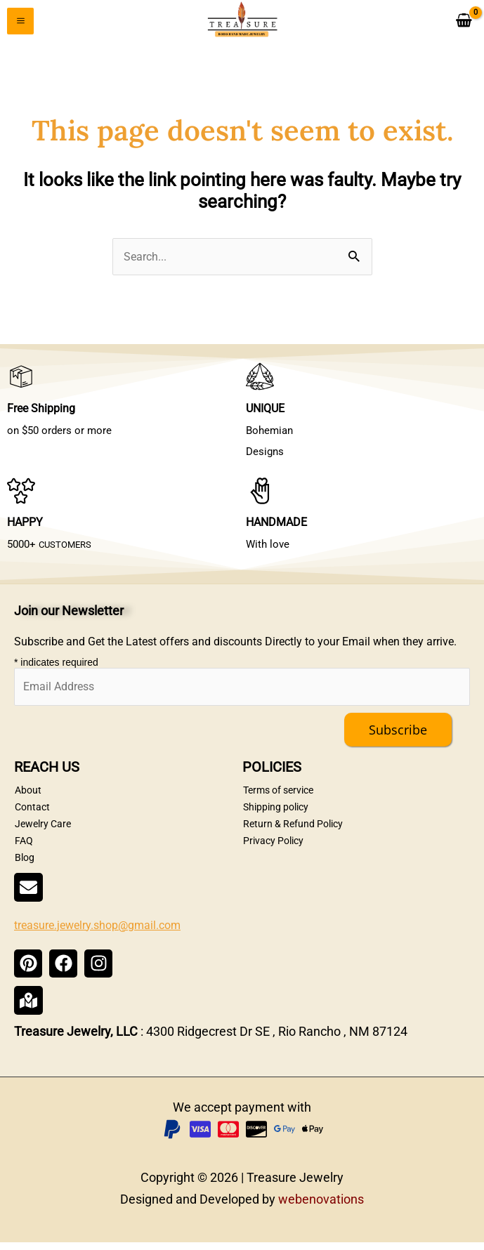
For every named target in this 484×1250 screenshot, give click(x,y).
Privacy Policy (273, 848)
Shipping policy (275, 814)
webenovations (321, 1206)
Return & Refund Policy (293, 831)
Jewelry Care (43, 831)
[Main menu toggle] (20, 23)
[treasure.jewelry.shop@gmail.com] (28, 895)
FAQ (24, 848)
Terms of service (278, 797)
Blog (24, 865)
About (28, 797)
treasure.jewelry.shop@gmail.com (97, 932)
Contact (32, 814)
